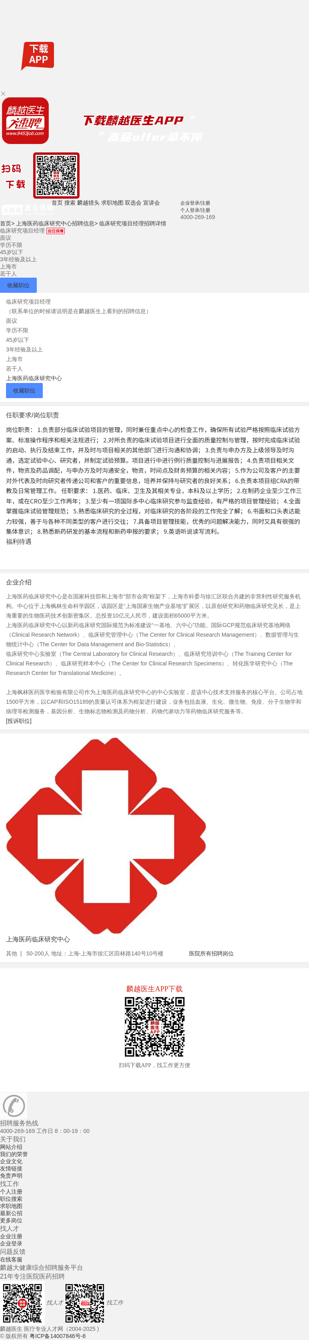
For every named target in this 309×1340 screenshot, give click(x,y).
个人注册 (11, 1191)
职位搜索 (11, 1199)
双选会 (133, 202)
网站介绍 (11, 1147)
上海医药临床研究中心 (34, 378)
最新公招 (11, 1213)
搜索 (70, 202)
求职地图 (112, 202)
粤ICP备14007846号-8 (58, 1336)
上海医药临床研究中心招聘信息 (57, 223)
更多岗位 (11, 1220)
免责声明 (11, 1175)
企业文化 (11, 1161)
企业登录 (11, 1243)
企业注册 (11, 1236)
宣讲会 (151, 202)
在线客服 (11, 1259)
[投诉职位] (19, 721)
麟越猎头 (88, 202)
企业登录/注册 (195, 203)
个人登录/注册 (195, 210)
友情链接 (11, 1168)
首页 (57, 202)
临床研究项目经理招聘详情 (132, 223)
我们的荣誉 (14, 1154)
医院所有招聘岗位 (211, 953)
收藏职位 (18, 285)
